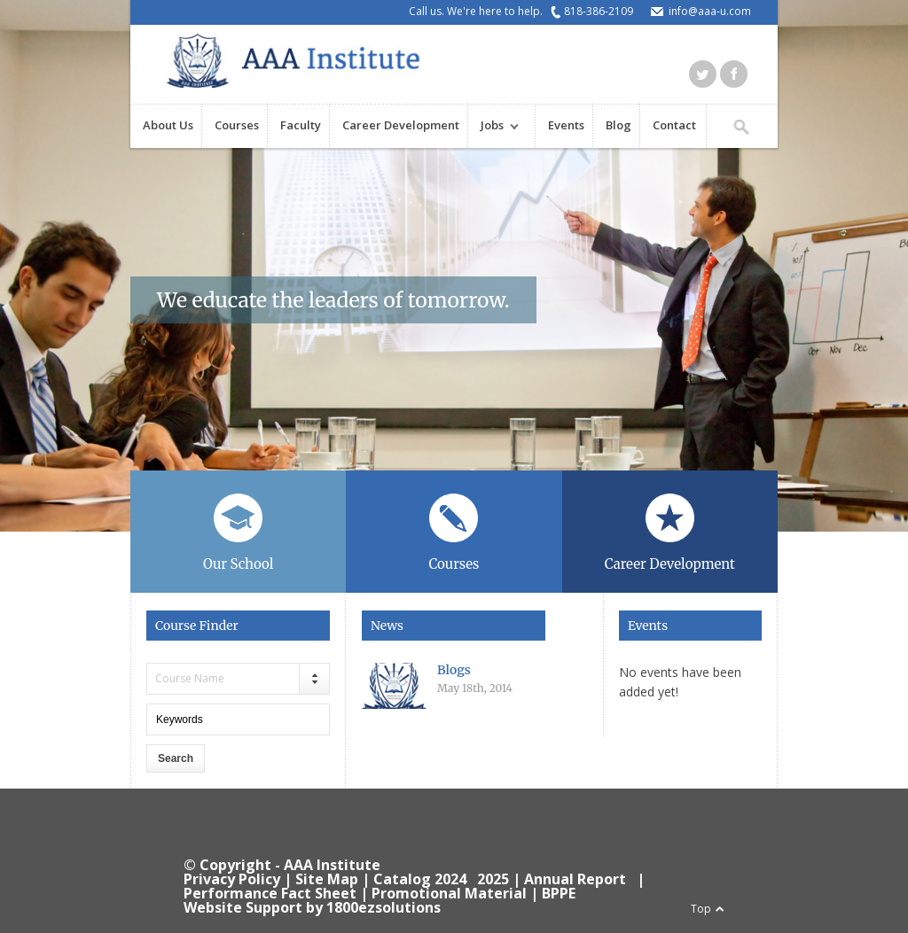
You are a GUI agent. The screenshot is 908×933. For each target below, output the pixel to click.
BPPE (558, 893)
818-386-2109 (598, 11)
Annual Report (575, 879)
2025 (493, 879)
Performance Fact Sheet (270, 893)
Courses (237, 125)
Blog (618, 125)
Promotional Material (449, 893)
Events (566, 125)
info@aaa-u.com (710, 11)
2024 (450, 879)
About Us (168, 125)
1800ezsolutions (383, 907)
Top (701, 908)
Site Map (326, 879)
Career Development (400, 125)
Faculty (300, 125)
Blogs (454, 670)
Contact (674, 125)
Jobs (493, 127)
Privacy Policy (232, 879)
